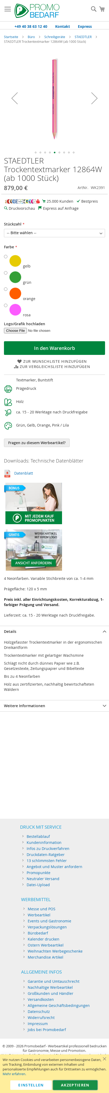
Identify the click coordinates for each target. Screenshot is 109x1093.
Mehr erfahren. (14, 1074)
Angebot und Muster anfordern (54, 866)
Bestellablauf (38, 836)
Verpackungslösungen (47, 926)
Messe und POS (41, 908)
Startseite (11, 37)
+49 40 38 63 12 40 (31, 26)
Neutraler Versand (43, 878)
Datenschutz (39, 1011)
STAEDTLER (83, 37)
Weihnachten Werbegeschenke (55, 951)
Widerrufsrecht (41, 1017)
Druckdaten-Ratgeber (46, 854)
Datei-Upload (38, 884)
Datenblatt (23, 473)
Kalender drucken (43, 939)
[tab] (54, 631)
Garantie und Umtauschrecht (53, 981)
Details (10, 631)
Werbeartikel (39, 914)
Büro (31, 37)
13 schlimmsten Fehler (47, 860)
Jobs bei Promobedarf (47, 1029)
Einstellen (31, 1085)
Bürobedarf (38, 933)
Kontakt (62, 26)
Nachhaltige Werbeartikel (50, 987)
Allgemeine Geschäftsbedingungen (59, 1005)
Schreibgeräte (54, 37)
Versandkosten (41, 999)
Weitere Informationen (24, 705)
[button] (14, 98)
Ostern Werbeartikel (46, 945)
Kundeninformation (44, 842)
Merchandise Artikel (45, 957)
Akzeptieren (75, 1085)
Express (85, 26)
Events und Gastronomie (49, 920)
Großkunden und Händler (50, 993)
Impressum (38, 1023)
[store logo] (37, 11)
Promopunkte (38, 872)
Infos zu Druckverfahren (48, 848)
